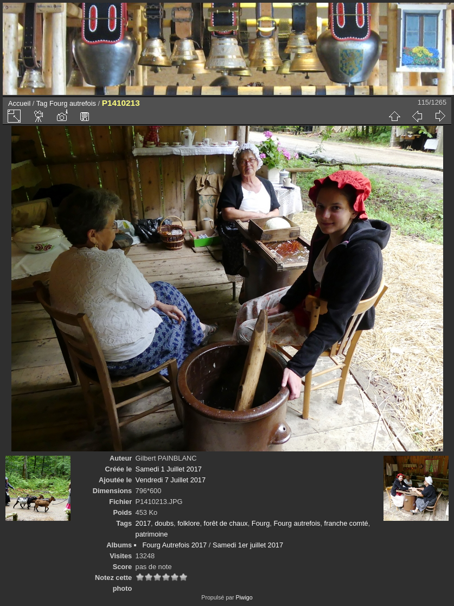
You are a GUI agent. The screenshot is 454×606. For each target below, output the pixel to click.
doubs (164, 523)
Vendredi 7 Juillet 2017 (171, 480)
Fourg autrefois (72, 103)
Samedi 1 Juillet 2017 (169, 469)
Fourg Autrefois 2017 (174, 545)
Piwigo (243, 597)
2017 (143, 523)
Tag (42, 103)
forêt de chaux (226, 523)
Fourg (261, 523)
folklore (188, 523)
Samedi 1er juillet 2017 (248, 545)
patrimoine (152, 534)
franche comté (346, 523)
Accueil (19, 103)
